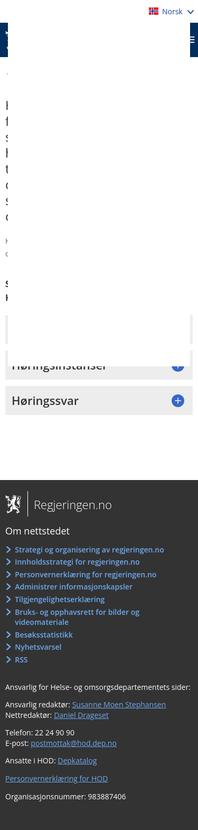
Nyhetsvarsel (38, 647)
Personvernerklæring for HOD (56, 778)
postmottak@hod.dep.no (74, 743)
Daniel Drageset (81, 715)
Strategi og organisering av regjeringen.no (89, 550)
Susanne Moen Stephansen (119, 704)
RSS (21, 659)
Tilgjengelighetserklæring (60, 599)
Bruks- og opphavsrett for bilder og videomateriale (77, 617)
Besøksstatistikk (44, 635)
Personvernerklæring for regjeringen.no (85, 574)
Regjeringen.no (69, 504)
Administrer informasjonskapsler (74, 587)
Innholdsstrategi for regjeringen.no (77, 562)
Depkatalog (77, 760)
